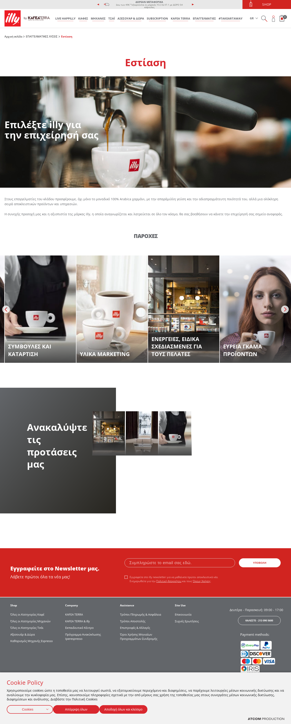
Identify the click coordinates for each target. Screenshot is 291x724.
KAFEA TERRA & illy (77, 621)
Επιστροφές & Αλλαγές (135, 628)
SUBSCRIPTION (157, 18)
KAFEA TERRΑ (74, 614)
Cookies (27, 708)
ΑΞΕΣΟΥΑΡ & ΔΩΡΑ (131, 18)
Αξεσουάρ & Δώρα (22, 634)
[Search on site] (264, 18)
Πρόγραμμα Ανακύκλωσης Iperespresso (83, 636)
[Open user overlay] (273, 18)
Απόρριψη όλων (78, 708)
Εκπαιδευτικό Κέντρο (79, 628)
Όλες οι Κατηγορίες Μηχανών (30, 621)
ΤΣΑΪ (111, 18)
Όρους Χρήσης (202, 581)
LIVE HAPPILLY (65, 18)
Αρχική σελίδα (13, 36)
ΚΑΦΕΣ (83, 18)
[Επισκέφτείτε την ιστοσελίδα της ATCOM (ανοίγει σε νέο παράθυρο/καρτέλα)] (266, 719)
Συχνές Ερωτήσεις (187, 621)
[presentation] (98, 4)
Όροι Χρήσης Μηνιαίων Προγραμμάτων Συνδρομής (139, 636)
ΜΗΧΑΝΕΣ (98, 18)
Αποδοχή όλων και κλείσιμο (130, 708)
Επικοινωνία (183, 614)
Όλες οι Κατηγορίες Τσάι (26, 628)
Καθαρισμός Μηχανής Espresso (31, 641)
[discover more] (40, 309)
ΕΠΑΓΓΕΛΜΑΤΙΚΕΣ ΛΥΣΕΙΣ (42, 36)
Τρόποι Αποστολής (132, 621)
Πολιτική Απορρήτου (168, 581)
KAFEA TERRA (180, 18)
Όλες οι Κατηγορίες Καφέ (27, 614)
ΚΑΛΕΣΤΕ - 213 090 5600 (259, 620)
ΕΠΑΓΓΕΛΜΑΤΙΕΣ (204, 18)
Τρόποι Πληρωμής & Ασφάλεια (140, 614)
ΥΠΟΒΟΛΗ (260, 562)
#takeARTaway (230, 18)
